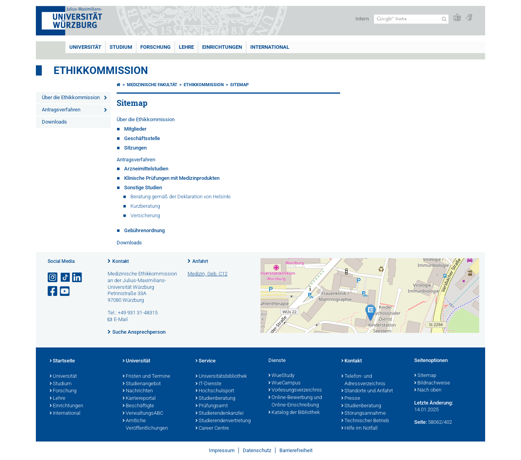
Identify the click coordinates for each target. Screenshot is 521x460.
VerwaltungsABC (143, 413)
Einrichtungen (222, 47)
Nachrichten (138, 391)
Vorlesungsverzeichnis (295, 390)
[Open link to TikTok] (65, 277)
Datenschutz (257, 450)
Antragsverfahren (61, 110)
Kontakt (120, 261)
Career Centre (212, 428)
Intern (362, 19)
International (269, 47)
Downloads (54, 122)
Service (205, 361)
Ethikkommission (101, 70)
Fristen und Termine (146, 376)
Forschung (155, 47)
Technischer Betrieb (365, 421)
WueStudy (281, 375)
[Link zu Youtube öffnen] (65, 291)
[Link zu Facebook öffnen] (53, 291)
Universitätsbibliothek (221, 376)
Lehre (186, 47)
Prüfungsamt (211, 406)
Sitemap (239, 84)
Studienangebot (142, 384)
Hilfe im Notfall (359, 428)
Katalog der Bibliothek (294, 412)
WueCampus (284, 383)
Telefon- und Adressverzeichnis (363, 380)
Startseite (62, 361)
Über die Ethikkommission (71, 97)
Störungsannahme (363, 413)
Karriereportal (139, 398)
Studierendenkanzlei (219, 413)
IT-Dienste (208, 384)
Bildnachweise (432, 383)
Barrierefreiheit (296, 450)
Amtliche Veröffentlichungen (145, 425)
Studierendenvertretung (223, 421)
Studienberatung (215, 398)
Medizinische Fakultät (152, 84)
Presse (350, 398)
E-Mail (121, 319)
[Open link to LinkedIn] (77, 277)
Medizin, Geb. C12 (207, 274)
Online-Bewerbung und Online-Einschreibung (295, 401)
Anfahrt (200, 261)
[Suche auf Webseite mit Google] (411, 19)
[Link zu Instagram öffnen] (53, 277)
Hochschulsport (214, 391)
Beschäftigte (138, 406)
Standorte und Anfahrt (367, 391)
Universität (85, 47)
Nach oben (427, 390)
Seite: (420, 422)
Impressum (221, 450)
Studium (121, 47)
